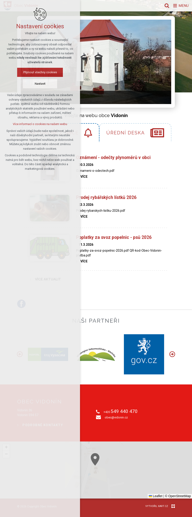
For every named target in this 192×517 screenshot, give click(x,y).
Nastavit (39, 84)
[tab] (135, 132)
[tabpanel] (96, 217)
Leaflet (156, 496)
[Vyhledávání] (165, 5)
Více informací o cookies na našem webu (40, 124)
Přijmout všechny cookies (39, 72)
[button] (6, 447)
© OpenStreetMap (178, 496)
